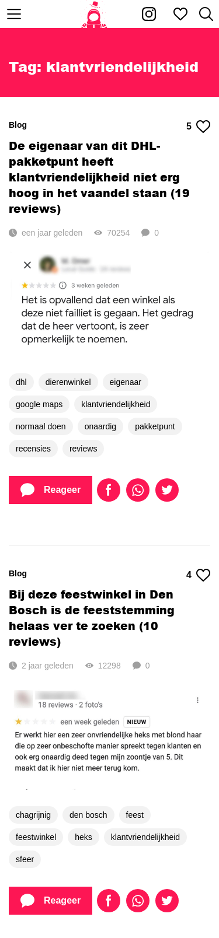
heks (83, 837)
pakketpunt (155, 426)
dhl (21, 382)
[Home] (94, 14)
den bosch (88, 815)
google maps (39, 404)
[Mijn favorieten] (180, 14)
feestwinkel (36, 837)
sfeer (25, 859)
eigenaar (126, 382)
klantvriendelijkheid (115, 404)
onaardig (101, 426)
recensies (33, 448)
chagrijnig (33, 815)
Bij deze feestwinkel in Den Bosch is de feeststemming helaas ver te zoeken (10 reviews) (92, 617)
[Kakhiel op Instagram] (149, 14)
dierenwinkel (68, 382)
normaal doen (41, 426)
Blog (18, 125)
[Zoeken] (206, 14)
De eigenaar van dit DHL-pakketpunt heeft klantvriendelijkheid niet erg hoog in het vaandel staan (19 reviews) (99, 177)
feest (135, 815)
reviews (83, 448)
